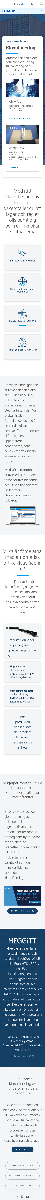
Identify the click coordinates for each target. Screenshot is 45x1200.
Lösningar (15, 41)
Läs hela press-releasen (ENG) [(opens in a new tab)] (22, 1056)
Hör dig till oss (22, 1149)
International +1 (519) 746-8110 (22, 1176)
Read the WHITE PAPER (19, 119)
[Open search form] (41, 4)
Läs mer (13, 168)
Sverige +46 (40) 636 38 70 (22, 1166)
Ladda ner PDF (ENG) (21, 911)
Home (8, 41)
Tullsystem (8, 10)
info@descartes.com (22, 1185)
